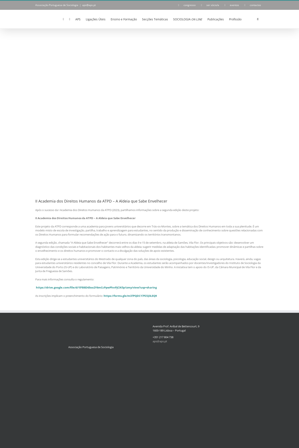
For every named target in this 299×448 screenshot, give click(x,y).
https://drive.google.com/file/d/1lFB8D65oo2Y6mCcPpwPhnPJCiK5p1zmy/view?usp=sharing (96, 287)
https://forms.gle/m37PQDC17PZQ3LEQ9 (130, 296)
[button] (258, 19)
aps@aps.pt (89, 5)
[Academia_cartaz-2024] (149, 111)
